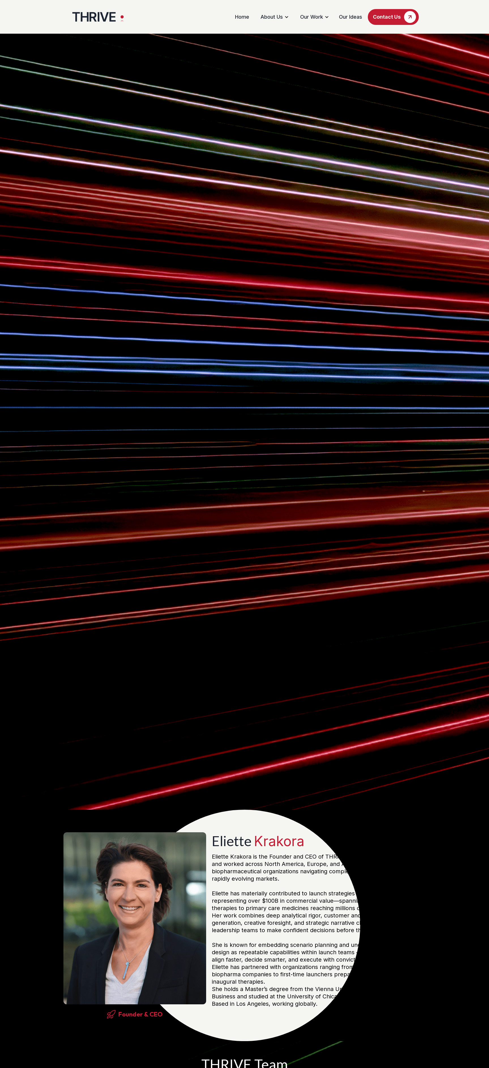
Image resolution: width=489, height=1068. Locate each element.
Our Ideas (350, 17)
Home (242, 17)
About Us (271, 17)
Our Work (311, 17)
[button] (274, 17)
